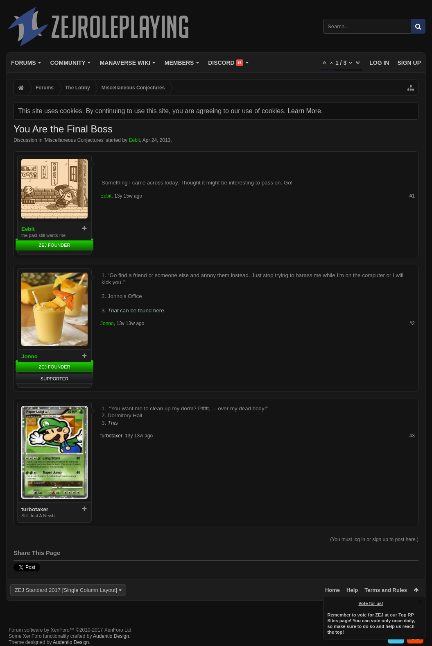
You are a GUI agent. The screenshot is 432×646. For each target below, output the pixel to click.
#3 (412, 436)
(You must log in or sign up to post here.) (374, 539)
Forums (23, 62)
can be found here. (137, 310)
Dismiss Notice (419, 601)
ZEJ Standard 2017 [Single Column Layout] (66, 590)
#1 (412, 196)
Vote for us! (371, 603)
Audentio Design (111, 636)
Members (179, 62)
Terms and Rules (385, 590)
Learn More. (305, 110)
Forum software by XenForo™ (71, 630)
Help (352, 590)
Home (332, 590)
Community (67, 62)
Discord (225, 62)
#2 (412, 323)
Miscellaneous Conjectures (74, 140)
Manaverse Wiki (125, 62)
